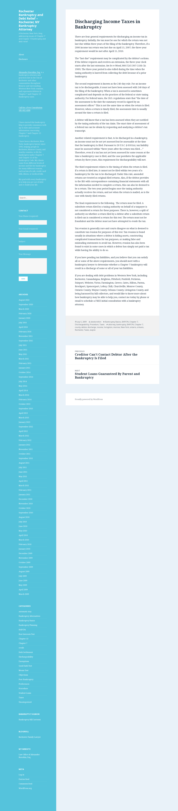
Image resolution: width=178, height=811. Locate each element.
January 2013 (24, 422)
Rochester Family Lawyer (30, 737)
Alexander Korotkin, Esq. (29, 72)
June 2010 (23, 526)
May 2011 (23, 476)
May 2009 (23, 585)
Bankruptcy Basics (27, 620)
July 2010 (23, 521)
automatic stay (25, 611)
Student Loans (25, 693)
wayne (92, 330)
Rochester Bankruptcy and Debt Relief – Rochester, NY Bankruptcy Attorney (31, 20)
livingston (108, 327)
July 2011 (23, 467)
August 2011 (24, 463)
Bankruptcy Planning (28, 625)
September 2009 (26, 567)
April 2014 (23, 390)
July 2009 (23, 576)
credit (21, 647)
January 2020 (24, 318)
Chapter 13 (23, 638)
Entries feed (24, 779)
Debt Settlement (26, 652)
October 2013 (24, 404)
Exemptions (24, 661)
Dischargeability (26, 657)
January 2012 (24, 445)
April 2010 (23, 535)
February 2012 (25, 440)
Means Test (23, 670)
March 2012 (24, 435)
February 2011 (25, 490)
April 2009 (23, 589)
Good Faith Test (25, 666)
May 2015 (23, 354)
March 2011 (24, 485)
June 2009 (23, 580)
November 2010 (26, 503)
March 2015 (24, 359)
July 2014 (23, 381)
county (77, 327)
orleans (140, 327)
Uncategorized (25, 702)
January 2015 (24, 368)
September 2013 (26, 408)
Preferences (24, 684)
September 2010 (26, 512)
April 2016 (23, 327)
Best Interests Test (27, 634)
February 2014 (25, 399)
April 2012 (23, 431)
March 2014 (24, 395)
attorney (111, 324)
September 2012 (26, 426)
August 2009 (24, 571)
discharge (92, 327)
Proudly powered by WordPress (89, 399)
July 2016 (23, 322)
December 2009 (25, 553)
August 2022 (24, 300)
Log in (21, 774)
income (100, 327)
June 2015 (23, 349)
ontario (133, 327)
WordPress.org (25, 788)
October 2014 (24, 372)
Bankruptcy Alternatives (29, 616)
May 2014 (23, 386)
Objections (23, 675)
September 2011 (26, 458)
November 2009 (26, 558)
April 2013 (23, 413)
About (21, 54)
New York (125, 327)
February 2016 (25, 331)
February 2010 (25, 544)
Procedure (23, 688)
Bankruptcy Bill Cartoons (30, 719)
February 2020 (25, 313)
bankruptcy (121, 324)
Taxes (21, 697)
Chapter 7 (23, 643)
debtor (84, 327)
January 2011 (24, 494)
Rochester (79, 330)
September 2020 (26, 304)
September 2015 (26, 340)
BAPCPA (22, 629)
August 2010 (24, 517)
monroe (116, 327)
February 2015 (25, 363)
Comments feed (25, 783)
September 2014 (26, 377)
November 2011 (26, 449)
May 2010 (23, 531)
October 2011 (24, 454)
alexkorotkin (95, 322)
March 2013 (24, 417)
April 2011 (23, 481)
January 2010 (24, 549)
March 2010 (24, 540)
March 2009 (24, 594)
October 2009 (24, 562)
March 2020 (24, 309)
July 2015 (23, 345)
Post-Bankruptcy (26, 679)
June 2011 (23, 472)
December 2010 (25, 499)
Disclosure (23, 59)
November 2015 (26, 336)
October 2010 (24, 508)
